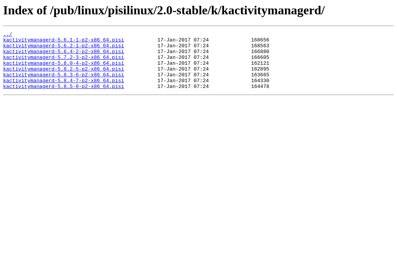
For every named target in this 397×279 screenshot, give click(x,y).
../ (7, 34)
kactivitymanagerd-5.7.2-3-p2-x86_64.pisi (63, 62)
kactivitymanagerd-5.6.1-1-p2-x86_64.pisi (63, 41)
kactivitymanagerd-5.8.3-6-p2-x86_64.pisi (63, 83)
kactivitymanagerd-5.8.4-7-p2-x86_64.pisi (63, 90)
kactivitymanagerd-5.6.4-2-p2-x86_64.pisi (63, 55)
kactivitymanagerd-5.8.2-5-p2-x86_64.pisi (63, 76)
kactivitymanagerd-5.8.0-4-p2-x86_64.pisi (63, 69)
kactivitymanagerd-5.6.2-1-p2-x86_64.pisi (63, 48)
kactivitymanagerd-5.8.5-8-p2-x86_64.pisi (63, 97)
